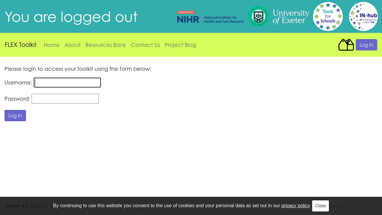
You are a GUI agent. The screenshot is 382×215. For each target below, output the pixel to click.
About (72, 45)
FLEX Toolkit (21, 44)
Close (320, 205)
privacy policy (295, 205)
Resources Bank (105, 45)
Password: (17, 98)
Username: (18, 82)
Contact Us (145, 45)
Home (52, 45)
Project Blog (180, 45)
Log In (366, 45)
